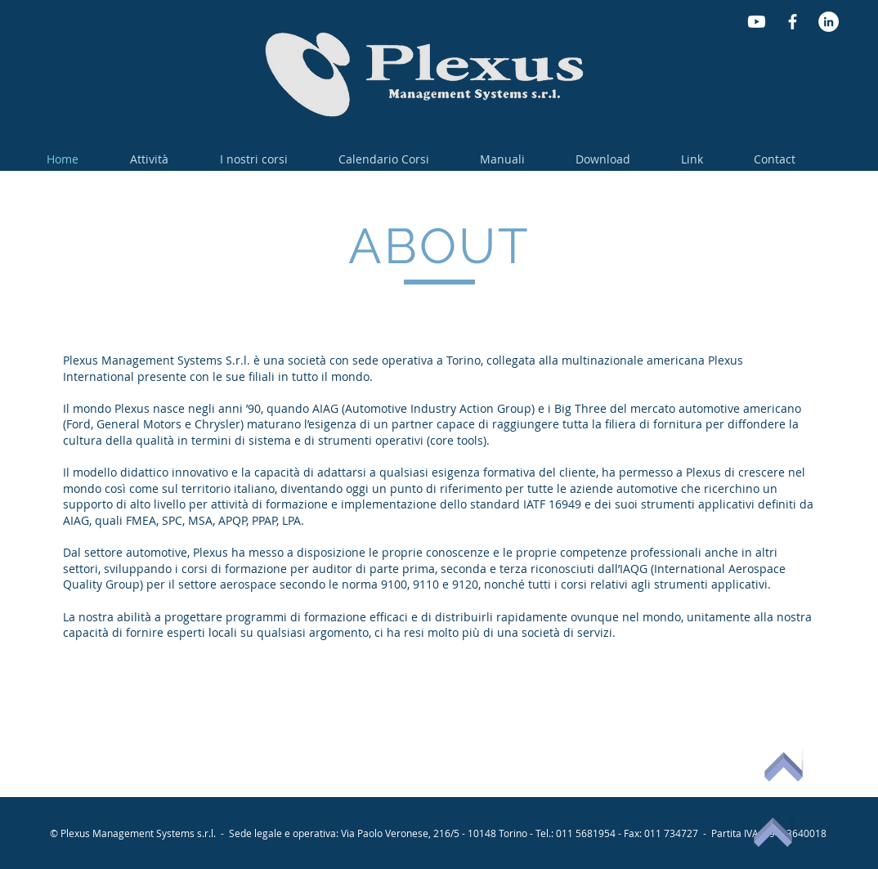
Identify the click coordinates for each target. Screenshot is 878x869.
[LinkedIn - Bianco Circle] (828, 21)
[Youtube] (756, 21)
